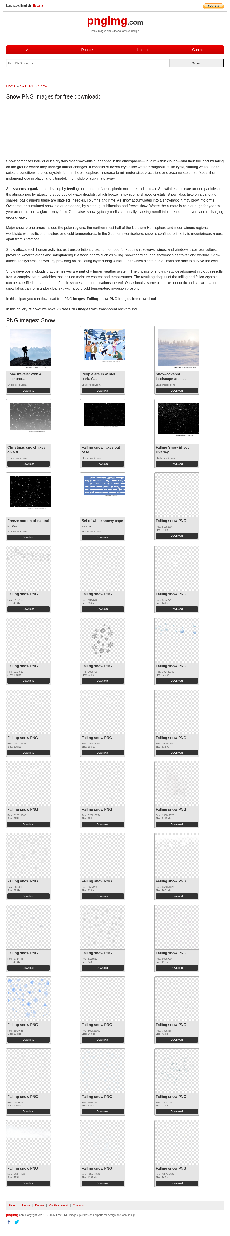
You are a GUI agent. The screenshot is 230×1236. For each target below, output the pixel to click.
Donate (87, 50)
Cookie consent (58, 1205)
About (30, 50)
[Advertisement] (42, 130)
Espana (38, 5)
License (143, 50)
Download (28, 390)
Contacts (199, 50)
